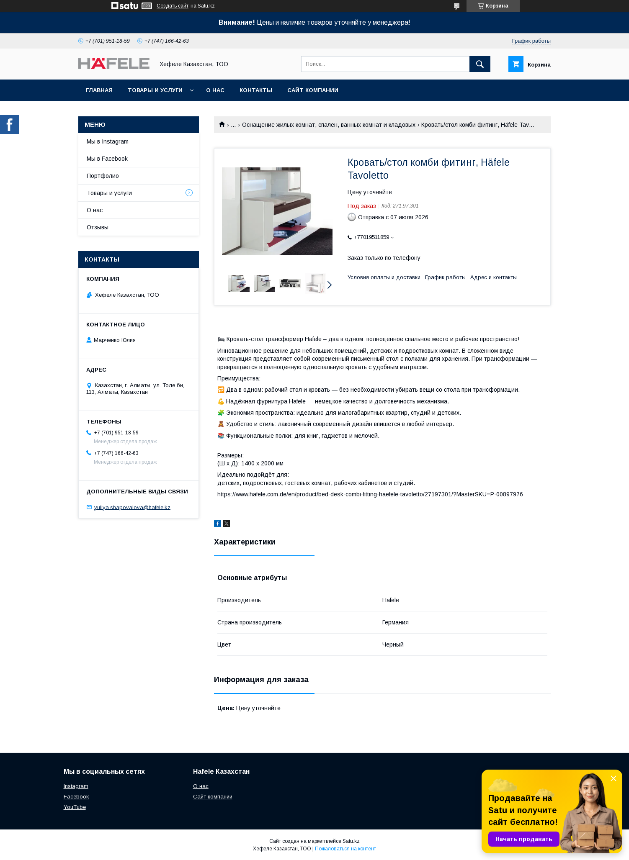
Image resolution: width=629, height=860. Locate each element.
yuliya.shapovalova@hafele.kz (132, 507)
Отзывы (97, 227)
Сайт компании (312, 90)
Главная (99, 90)
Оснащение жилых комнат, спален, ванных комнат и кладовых (328, 124)
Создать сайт (172, 6)
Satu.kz (351, 841)
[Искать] (479, 64)
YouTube (75, 807)
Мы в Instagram (108, 141)
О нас (215, 90)
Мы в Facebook (107, 158)
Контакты (256, 90)
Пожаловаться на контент (345, 849)
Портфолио (103, 175)
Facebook (76, 796)
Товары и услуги (155, 90)
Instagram (76, 786)
